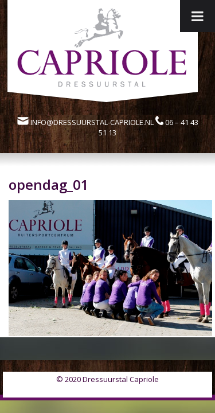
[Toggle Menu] (197, 16)
